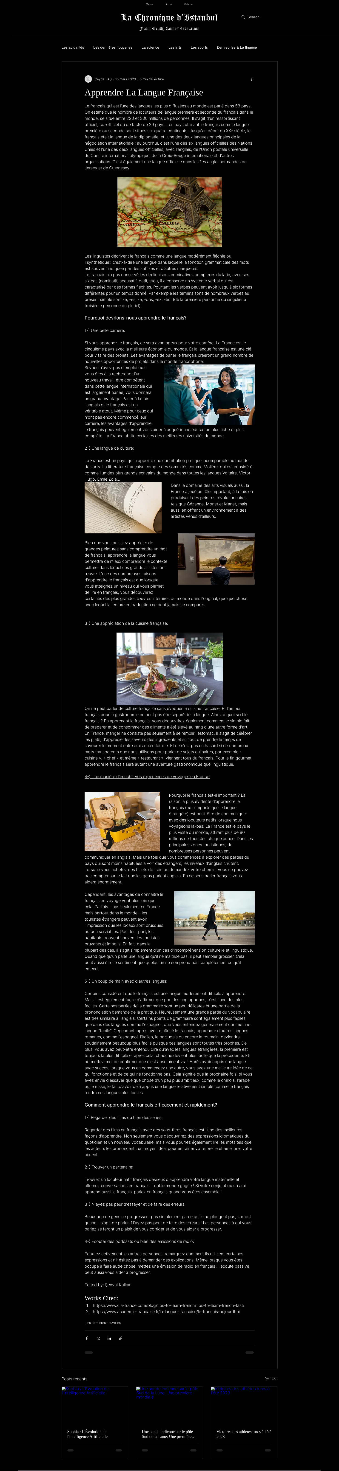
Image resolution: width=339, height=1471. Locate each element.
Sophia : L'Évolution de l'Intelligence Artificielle (87, 1434)
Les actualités (73, 47)
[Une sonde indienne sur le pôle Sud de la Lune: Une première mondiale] (169, 1405)
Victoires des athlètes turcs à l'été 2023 (244, 1434)
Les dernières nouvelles (112, 47)
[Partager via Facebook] (87, 1338)
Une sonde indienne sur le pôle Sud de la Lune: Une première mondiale (167, 1434)
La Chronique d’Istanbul (169, 17)
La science (150, 47)
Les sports (199, 47)
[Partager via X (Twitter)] (98, 1338)
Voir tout (271, 1378)
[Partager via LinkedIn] (109, 1338)
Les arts (175, 47)
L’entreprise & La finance (237, 47)
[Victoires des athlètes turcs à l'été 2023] (244, 1405)
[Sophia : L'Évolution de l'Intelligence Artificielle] (95, 1405)
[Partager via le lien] (120, 1338)
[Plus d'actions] (252, 79)
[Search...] (258, 17)
